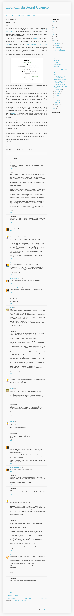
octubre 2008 (57, 47)
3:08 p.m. (12, 258)
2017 (54, 25)
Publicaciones (21, 15)
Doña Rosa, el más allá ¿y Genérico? (59, 54)
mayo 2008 (57, 97)
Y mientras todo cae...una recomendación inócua (59, 82)
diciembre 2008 (58, 43)
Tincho (11, 262)
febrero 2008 (57, 102)
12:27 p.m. (12, 440)
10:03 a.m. (12, 417)
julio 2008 (57, 93)
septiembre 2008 (58, 89)
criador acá (13, 113)
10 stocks (56, 62)
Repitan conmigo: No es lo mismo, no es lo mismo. (59, 50)
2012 (54, 34)
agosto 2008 (57, 91)
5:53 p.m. (12, 592)
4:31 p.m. (12, 327)
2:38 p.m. (12, 230)
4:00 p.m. (12, 274)
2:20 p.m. (12, 494)
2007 (54, 106)
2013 (54, 32)
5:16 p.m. (12, 384)
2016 (54, 27)
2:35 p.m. (12, 516)
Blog (28, 15)
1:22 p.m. (12, 168)
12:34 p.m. (12, 471)
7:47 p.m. (12, 574)
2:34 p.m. (12, 222)
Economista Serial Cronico (27, 7)
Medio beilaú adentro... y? (59, 84)
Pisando (56, 56)
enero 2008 (57, 104)
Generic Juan (17, 154)
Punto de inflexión (58, 64)
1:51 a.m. (12, 584)
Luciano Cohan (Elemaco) (15, 227)
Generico (12, 235)
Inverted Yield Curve (58, 52)
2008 (54, 42)
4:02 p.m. (12, 283)
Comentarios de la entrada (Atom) (19, 600)
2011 (54, 36)
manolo (11, 307)
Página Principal (27, 598)
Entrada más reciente (11, 598)
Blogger (43, 609)
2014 (54, 31)
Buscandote (56, 72)
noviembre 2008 (58, 45)
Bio (6, 15)
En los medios (12, 15)
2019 (54, 23)
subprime (22, 154)
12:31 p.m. (12, 463)
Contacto (34, 15)
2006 (54, 108)
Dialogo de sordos (58, 58)
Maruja (55, 74)
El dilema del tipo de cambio (60, 79)
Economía (13, 154)
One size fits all (57, 68)
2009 (54, 40)
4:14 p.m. (12, 303)
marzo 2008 (57, 100)
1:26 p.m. (12, 212)
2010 (54, 38)
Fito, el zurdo (57, 60)
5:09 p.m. (12, 373)
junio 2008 (57, 95)
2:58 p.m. (12, 550)
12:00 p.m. (12, 429)
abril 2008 (57, 99)
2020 (54, 21)
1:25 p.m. (12, 484)
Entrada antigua (43, 598)
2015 (54, 29)
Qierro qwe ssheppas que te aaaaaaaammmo (60, 77)
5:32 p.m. (12, 400)
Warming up (56, 66)
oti (10, 554)
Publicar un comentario (13, 595)
